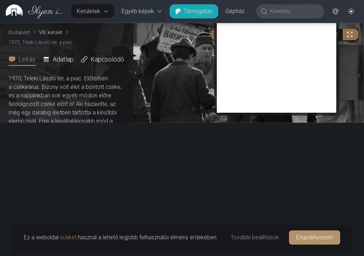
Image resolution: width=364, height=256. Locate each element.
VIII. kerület (50, 32)
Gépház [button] (235, 11)
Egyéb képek (142, 11)
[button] (335, 11)
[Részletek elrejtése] (135, 73)
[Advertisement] (276, 63)
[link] (32, 11)
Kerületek (93, 11)
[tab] (24, 59)
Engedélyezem (314, 237)
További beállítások (255, 237)
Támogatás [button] (194, 11)
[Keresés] (294, 11)
